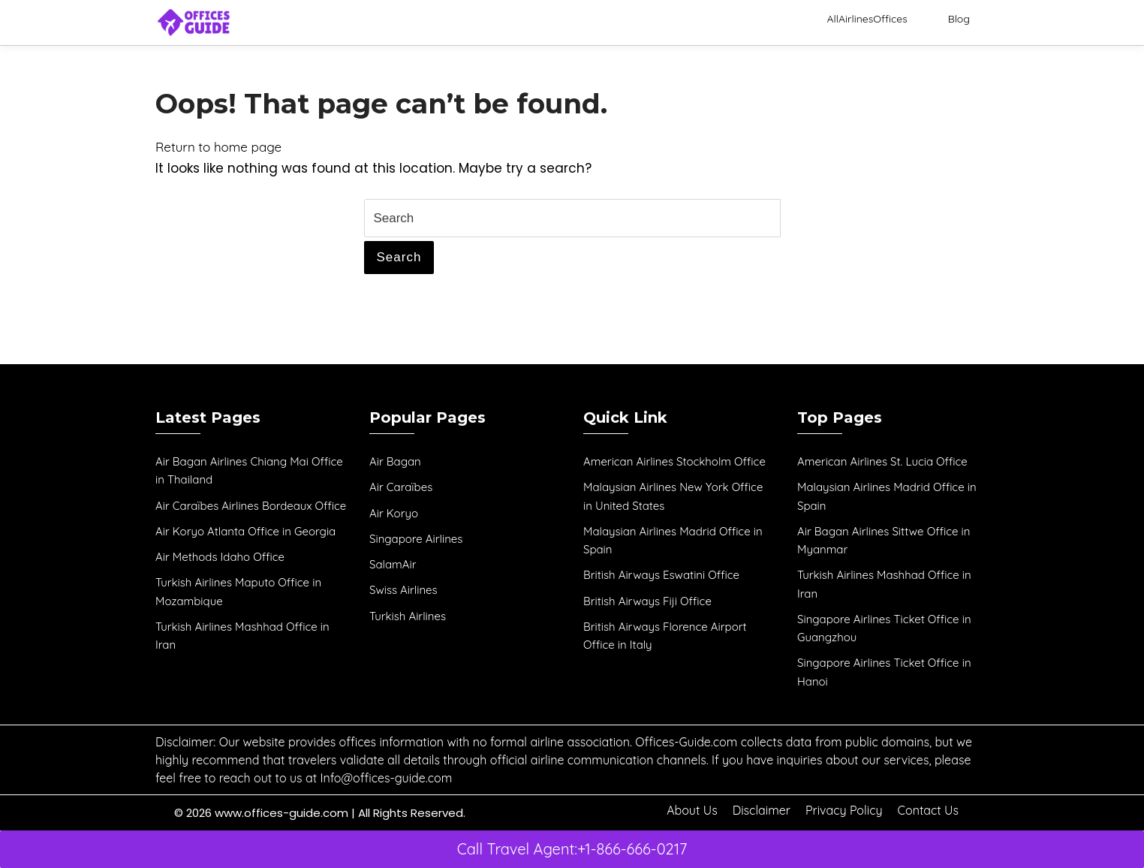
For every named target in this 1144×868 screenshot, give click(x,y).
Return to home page (218, 147)
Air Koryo (393, 513)
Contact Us (928, 810)
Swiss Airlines (403, 590)
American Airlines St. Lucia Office (882, 461)
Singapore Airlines (415, 539)
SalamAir (392, 564)
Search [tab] (399, 257)
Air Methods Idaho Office (219, 557)
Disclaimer (761, 810)
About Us (692, 810)
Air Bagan (395, 461)
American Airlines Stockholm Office (674, 461)
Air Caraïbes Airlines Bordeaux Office (250, 506)
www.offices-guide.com (281, 813)
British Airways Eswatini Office (661, 575)
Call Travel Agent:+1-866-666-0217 (572, 848)
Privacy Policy (844, 810)
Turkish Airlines (407, 616)
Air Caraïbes (400, 487)
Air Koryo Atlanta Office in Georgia (245, 531)
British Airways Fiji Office (647, 601)
